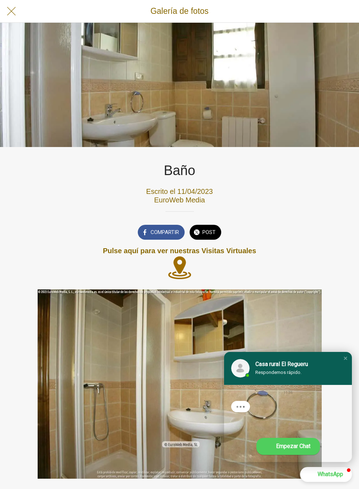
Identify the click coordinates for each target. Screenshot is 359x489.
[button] (345, 358)
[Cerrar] (11, 11)
